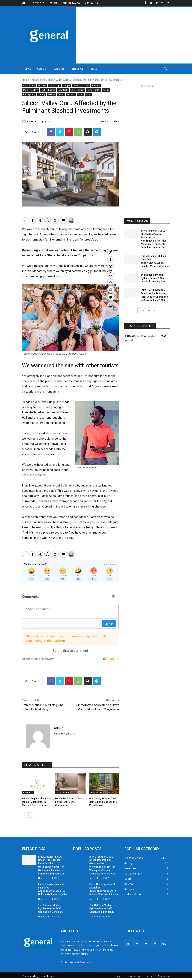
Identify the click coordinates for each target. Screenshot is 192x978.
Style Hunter (93, 90)
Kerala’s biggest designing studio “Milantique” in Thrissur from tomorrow (36, 798)
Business (42, 85)
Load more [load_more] (147, 310)
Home (25, 80)
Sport (80, 94)
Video (88, 94)
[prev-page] (24, 810)
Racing (41, 94)
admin (34, 121)
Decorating (54, 85)
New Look (63, 90)
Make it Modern (30, 90)
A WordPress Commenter (139, 336)
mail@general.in (84, 958)
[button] (165, 69)
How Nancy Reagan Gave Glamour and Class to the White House (103, 798)
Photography (29, 94)
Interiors (96, 85)
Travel (61, 94)
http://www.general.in (64, 729)
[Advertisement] (134, 35)
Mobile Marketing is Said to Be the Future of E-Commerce (70, 798)
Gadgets (66, 85)
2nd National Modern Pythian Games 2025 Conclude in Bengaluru (153, 278)
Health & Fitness (81, 85)
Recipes (51, 94)
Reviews (71, 94)
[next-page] (30, 810)
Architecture (38, 80)
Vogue (106, 90)
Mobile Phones (48, 90)
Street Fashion (77, 90)
